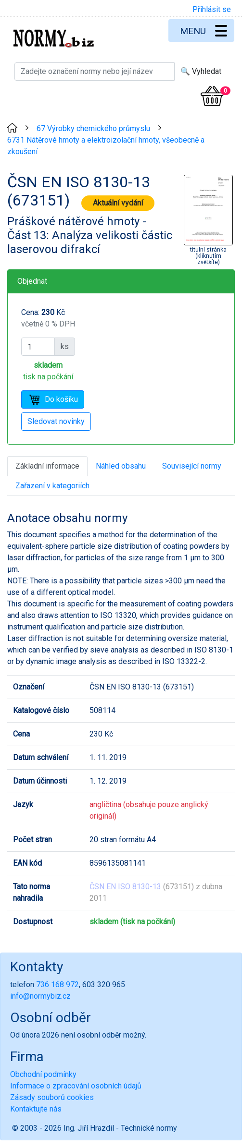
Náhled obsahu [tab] (121, 466)
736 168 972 (57, 984)
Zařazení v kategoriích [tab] (52, 485)
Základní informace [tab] (47, 466)
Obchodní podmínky (43, 1074)
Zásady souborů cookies (52, 1097)
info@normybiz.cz (40, 996)
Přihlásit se (211, 9)
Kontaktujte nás (36, 1108)
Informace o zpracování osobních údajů (75, 1085)
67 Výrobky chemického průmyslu (93, 128)
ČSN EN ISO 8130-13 (125, 886)
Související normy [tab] (191, 466)
